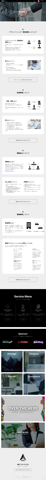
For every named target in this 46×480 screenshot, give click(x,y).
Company (16, 1)
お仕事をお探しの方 (23, 415)
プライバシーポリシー (17, 476)
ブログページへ (23, 437)
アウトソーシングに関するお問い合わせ (23, 79)
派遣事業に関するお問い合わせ (23, 140)
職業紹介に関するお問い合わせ (23, 201)
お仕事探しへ (42, 1)
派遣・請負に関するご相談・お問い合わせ (23, 469)
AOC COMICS (34, 1)
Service (12, 1)
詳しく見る (7, 319)
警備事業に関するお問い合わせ (23, 279)
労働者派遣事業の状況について (27, 476)
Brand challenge (5, 1)
